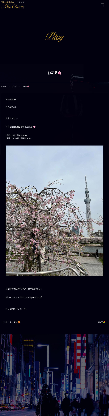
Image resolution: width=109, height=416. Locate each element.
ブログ (14, 86)
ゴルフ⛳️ (101, 322)
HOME (3, 86)
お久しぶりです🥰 (11, 322)
